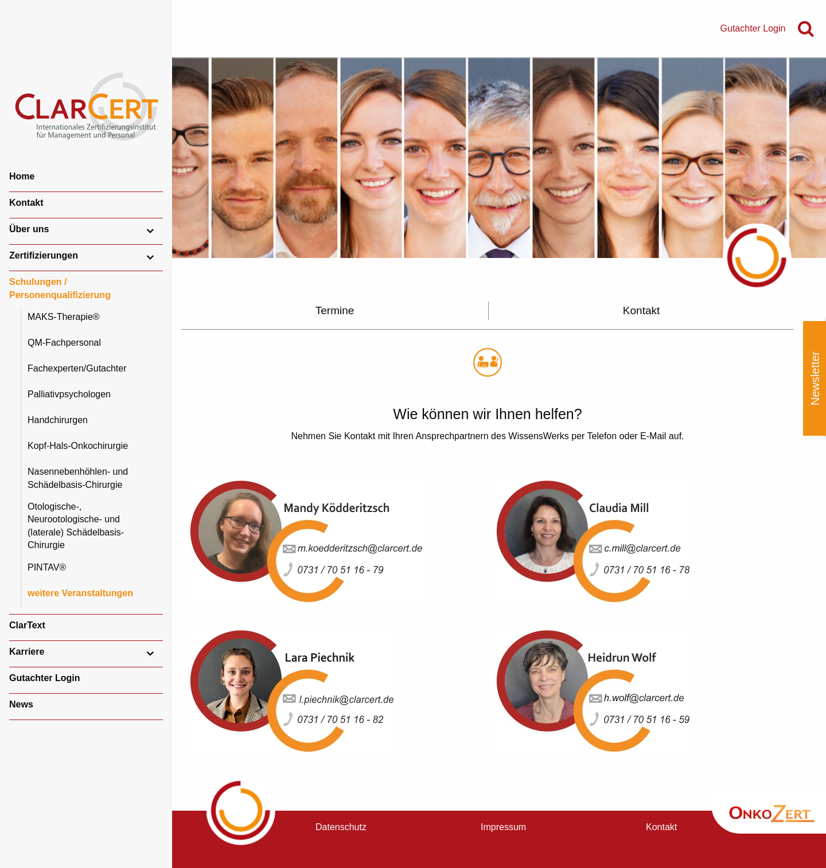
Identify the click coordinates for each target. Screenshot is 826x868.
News (21, 704)
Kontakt (26, 203)
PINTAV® (47, 567)
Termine (334, 310)
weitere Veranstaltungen (80, 593)
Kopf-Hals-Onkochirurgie (78, 446)
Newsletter (815, 378)
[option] (499, 157)
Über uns (29, 229)
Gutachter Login (44, 678)
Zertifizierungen (43, 255)
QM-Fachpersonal (64, 342)
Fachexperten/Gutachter (77, 368)
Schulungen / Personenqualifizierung (60, 288)
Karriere (26, 651)
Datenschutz (341, 827)
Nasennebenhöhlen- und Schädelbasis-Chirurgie (78, 478)
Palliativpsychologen (69, 394)
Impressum (503, 827)
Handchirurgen (58, 420)
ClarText (27, 625)
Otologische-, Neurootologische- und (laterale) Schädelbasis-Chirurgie (76, 526)
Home (21, 176)
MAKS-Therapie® (64, 317)
